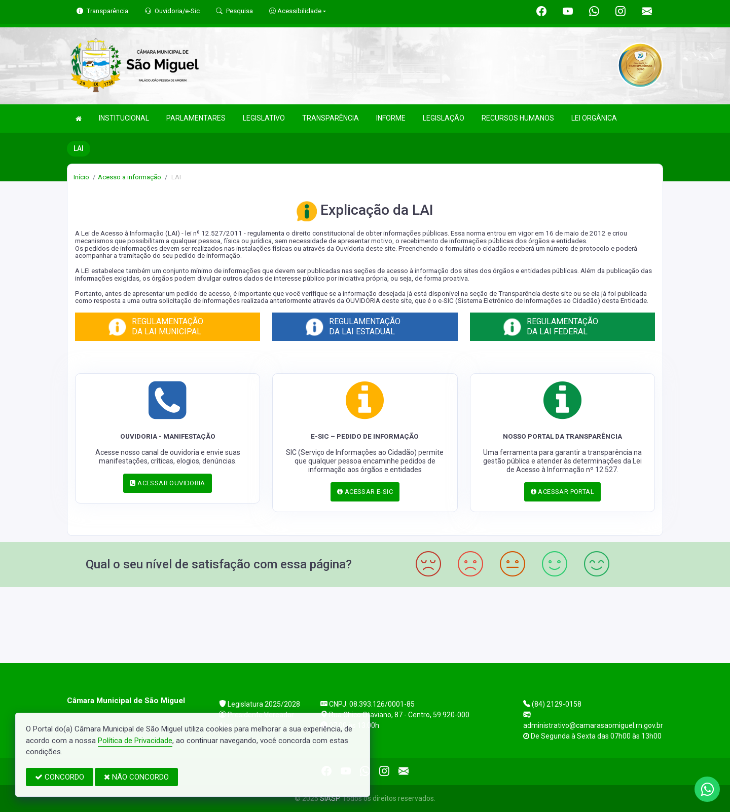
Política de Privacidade (135, 740)
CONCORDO (59, 777)
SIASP (329, 798)
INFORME (391, 118)
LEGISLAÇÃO (443, 118)
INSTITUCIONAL (124, 118)
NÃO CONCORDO (136, 777)
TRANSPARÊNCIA (330, 118)
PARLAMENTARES (196, 118)
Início (81, 177)
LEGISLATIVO (264, 118)
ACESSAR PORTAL (562, 491)
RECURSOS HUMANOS (518, 118)
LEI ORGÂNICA (594, 118)
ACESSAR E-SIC (365, 491)
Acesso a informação (129, 177)
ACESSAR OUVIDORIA (167, 483)
